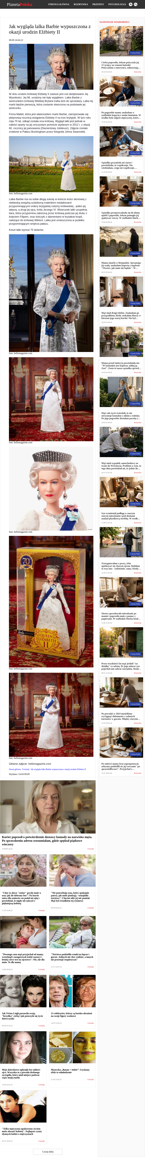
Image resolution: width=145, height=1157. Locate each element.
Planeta (19, 4)
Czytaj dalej (48, 1151)
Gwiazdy (90, 849)
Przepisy (98, 4)
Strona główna (58, 4)
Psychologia (117, 4)
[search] (135, 4)
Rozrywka (81, 4)
